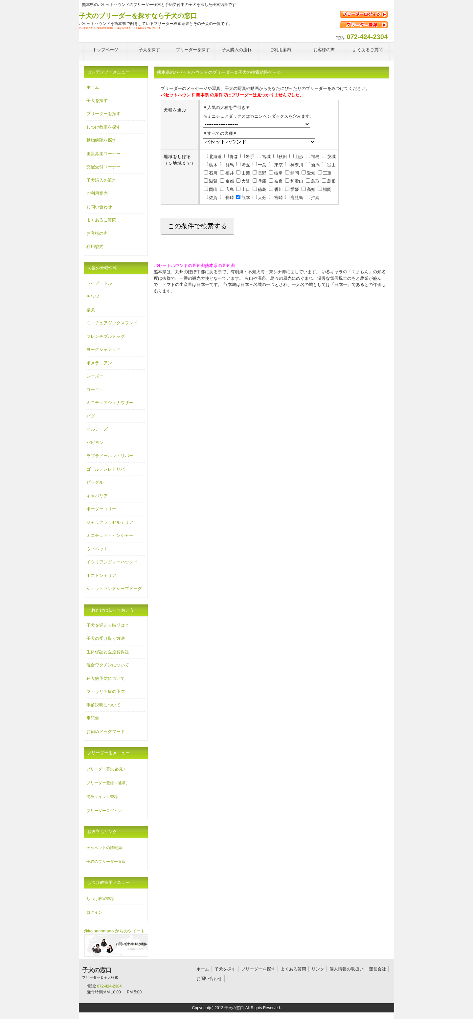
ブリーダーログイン (104, 810)
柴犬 (90, 309)
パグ (90, 416)
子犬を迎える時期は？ (107, 625)
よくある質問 (293, 969)
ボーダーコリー (101, 508)
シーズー (94, 376)
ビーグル (94, 482)
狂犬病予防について (105, 678)
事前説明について (103, 705)
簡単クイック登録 (102, 796)
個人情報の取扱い (346, 969)
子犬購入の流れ (101, 180)
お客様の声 (97, 233)
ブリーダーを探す (103, 113)
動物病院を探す (101, 140)
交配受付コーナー (103, 166)
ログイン (94, 912)
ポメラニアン (99, 362)
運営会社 (377, 969)
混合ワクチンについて (107, 664)
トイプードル (99, 283)
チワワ (92, 296)
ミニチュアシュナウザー (109, 402)
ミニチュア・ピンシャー (109, 535)
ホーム (92, 87)
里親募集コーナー (103, 153)
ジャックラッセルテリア (109, 522)
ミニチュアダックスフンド (112, 322)
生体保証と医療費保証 (107, 651)
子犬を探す (97, 100)
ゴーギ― (94, 389)
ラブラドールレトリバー (109, 455)
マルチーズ (97, 429)
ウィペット (97, 548)
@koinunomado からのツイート (114, 930)
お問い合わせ (99, 206)
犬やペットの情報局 (104, 848)
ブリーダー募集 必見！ (106, 769)
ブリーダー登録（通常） (108, 783)
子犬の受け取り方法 (105, 638)
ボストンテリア (101, 575)
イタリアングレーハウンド (112, 562)
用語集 (92, 718)
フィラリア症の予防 (105, 691)
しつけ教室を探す (103, 127)
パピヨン (94, 442)
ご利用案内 (97, 193)
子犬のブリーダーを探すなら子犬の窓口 (138, 15)
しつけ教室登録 (100, 898)
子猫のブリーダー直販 (106, 861)
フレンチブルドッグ (105, 336)
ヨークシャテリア (103, 349)
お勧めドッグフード (105, 731)
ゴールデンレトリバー (107, 469)
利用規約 (94, 246)
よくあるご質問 (101, 219)
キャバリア (97, 495)
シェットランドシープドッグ (114, 588)
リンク (317, 969)
